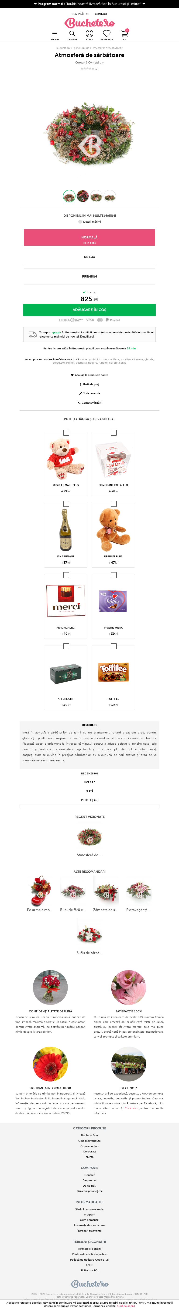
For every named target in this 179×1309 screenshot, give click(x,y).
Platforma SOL (89, 1265)
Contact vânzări (89, 397)
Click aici (131, 1103)
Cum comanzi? (89, 1214)
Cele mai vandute (89, 1135)
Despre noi (89, 1175)
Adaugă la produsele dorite (89, 370)
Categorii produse (89, 1123)
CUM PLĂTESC (80, 10)
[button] (69, 190)
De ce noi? (89, 1180)
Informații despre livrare (89, 1220)
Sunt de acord (126, 1306)
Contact (89, 1169)
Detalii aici (87, 331)
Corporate (89, 1146)
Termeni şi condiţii (104, 1306)
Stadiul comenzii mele (89, 1203)
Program (89, 1209)
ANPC (89, 1259)
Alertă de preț (89, 379)
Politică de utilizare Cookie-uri (89, 1254)
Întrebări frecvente (89, 1225)
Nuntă (89, 1151)
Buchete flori (89, 1130)
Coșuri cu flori (89, 1140)
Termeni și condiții (89, 1237)
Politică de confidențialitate (89, 1249)
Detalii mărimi (89, 216)
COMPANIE (89, 1163)
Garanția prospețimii (90, 1186)
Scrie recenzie (89, 388)
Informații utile (89, 1197)
